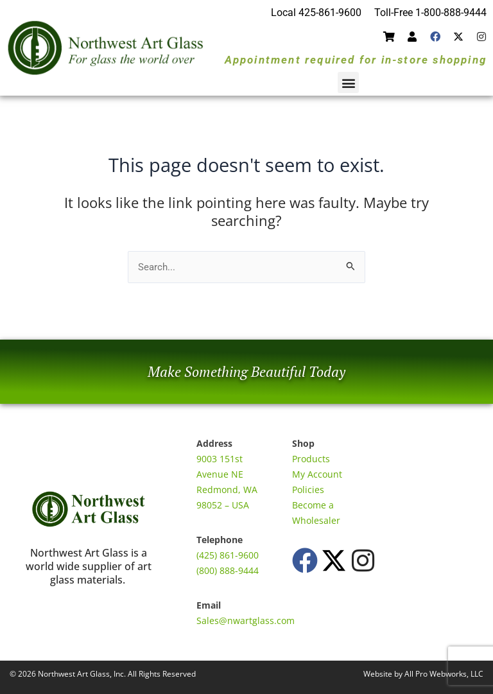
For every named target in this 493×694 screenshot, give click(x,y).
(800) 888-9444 (227, 570)
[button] (348, 82)
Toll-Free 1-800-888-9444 (430, 12)
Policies (308, 489)
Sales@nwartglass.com (245, 620)
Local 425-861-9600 (316, 12)
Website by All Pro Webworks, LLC (423, 673)
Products (311, 459)
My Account (317, 474)
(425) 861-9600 (227, 555)
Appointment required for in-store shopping (356, 59)
